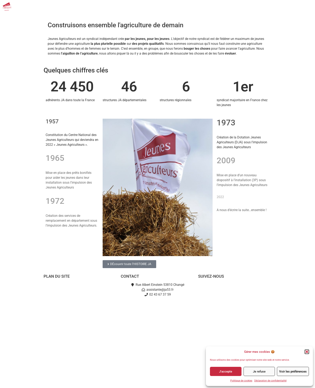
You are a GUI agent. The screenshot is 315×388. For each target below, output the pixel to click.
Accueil (80, 287)
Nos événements (234, 7)
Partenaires (264, 7)
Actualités (206, 7)
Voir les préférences (293, 371)
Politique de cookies (241, 380)
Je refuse (259, 371)
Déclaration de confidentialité (270, 380)
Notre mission (80, 296)
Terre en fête (80, 334)
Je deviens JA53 (80, 315)
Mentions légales (139, 381)
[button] (307, 352)
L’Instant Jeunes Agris (80, 343)
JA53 (186, 7)
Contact (285, 7)
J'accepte (225, 371)
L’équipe (80, 306)
